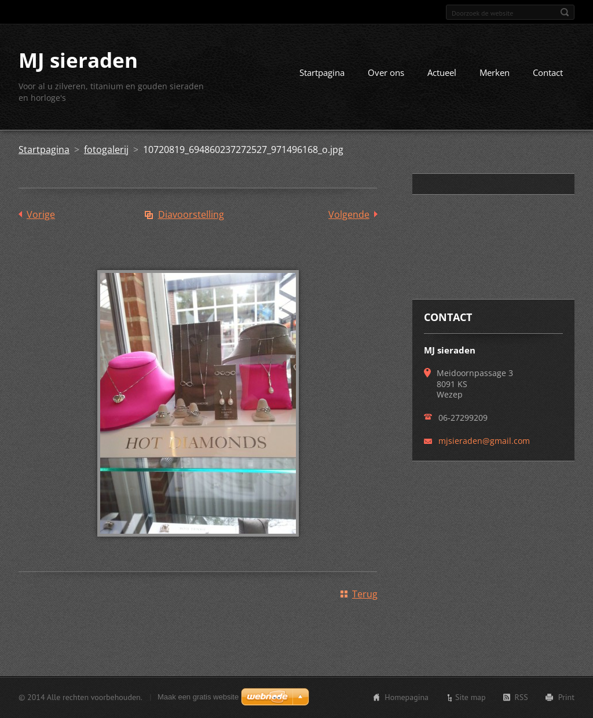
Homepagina (407, 697)
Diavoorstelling (191, 214)
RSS (521, 697)
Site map (470, 697)
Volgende (348, 214)
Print (566, 697)
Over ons (386, 72)
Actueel (441, 72)
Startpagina (322, 72)
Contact (548, 72)
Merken (494, 72)
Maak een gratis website (198, 697)
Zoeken (564, 12)
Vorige (41, 214)
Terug (365, 594)
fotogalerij (106, 149)
